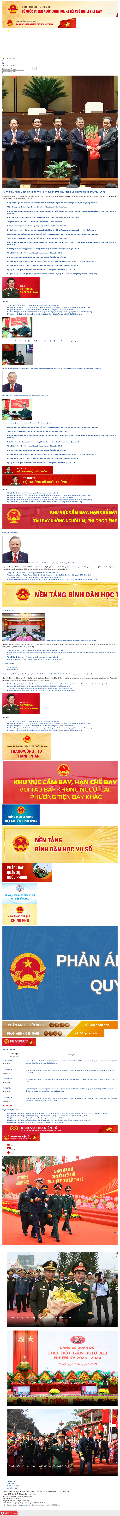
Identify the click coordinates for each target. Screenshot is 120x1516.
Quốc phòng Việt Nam (15, 39)
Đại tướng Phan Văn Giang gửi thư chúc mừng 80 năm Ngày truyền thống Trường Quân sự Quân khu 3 (43, 217)
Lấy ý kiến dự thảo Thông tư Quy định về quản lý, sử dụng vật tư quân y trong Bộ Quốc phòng (38, 1118)
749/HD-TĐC (7, 1088)
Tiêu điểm (5, 301)
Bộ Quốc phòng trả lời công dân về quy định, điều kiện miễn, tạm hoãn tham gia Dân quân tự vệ (38, 686)
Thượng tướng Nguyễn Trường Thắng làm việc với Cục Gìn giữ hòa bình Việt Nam (34, 577)
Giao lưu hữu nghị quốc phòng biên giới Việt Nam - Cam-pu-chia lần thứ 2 (41, 1318)
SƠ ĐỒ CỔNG (12, 1488)
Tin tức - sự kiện (13, 34)
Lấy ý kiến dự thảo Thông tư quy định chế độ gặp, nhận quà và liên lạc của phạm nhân (35, 1122)
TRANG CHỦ (11, 1481)
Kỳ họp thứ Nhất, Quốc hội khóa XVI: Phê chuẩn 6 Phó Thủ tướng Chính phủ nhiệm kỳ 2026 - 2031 (53, 192)
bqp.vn (15, 1505)
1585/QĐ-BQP (7, 1097)
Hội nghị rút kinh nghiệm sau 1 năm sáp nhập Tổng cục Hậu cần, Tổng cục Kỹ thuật (36, 226)
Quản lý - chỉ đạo (13, 42)
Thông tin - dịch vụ (14, 50)
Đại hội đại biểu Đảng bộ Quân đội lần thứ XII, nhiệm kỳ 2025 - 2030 (39, 1396)
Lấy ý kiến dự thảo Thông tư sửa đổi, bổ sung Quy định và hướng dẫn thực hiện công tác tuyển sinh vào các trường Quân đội (48, 1120)
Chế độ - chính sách (15, 47)
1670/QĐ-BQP (7, 1069)
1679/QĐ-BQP (7, 1060)
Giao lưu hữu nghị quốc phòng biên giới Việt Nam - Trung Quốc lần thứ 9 (40, 1466)
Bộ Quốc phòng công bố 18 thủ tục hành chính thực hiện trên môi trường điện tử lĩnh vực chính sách (42, 265)
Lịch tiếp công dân (13, 670)
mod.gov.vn (25, 1505)
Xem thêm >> (7, 1105)
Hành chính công (14, 45)
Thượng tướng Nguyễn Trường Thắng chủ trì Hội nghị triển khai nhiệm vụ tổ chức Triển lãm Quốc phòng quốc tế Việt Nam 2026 (49, 575)
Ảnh (10, 1146)
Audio (10, 1154)
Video (11, 1149)
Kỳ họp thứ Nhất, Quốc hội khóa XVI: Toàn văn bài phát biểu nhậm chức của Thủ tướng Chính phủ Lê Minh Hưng (44, 314)
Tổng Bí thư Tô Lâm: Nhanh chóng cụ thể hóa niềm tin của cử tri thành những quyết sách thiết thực (39, 688)
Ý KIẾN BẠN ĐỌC (13, 1486)
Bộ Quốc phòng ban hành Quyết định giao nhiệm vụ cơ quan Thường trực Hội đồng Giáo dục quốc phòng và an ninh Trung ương (52, 274)
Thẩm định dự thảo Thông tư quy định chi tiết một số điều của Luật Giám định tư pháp (37, 207)
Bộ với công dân (8, 663)
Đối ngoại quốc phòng (10, 532)
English (10, 54)
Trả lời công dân (12, 667)
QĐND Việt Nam (12, 37)
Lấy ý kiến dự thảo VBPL (11, 1110)
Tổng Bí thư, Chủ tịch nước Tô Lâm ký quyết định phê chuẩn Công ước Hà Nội (34, 222)
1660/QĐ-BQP (7, 1079)
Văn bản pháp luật (8, 1049)
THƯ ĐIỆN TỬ (12, 1484)
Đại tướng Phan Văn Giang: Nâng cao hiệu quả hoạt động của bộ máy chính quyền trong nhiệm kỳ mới (41, 690)
